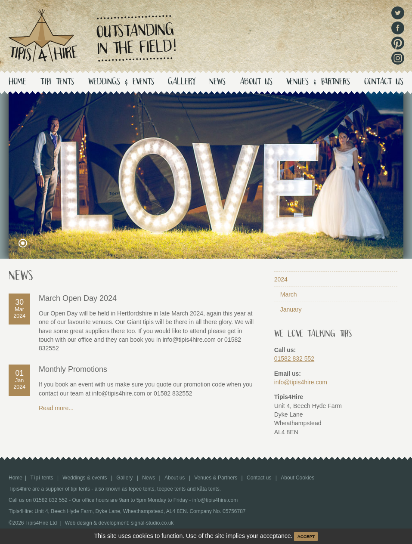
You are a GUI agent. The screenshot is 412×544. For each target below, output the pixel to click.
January (291, 309)
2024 (281, 279)
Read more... (56, 408)
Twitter (397, 12)
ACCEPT (306, 536)
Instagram (397, 58)
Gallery (181, 82)
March (288, 294)
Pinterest (397, 43)
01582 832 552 (294, 358)
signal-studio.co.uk (152, 523)
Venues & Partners (318, 82)
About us (256, 82)
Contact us (383, 82)
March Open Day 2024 (78, 298)
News (217, 82)
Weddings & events (121, 82)
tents (57, 82)
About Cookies (297, 478)
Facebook (397, 28)
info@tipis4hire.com (300, 382)
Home (17, 82)
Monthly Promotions (73, 369)
